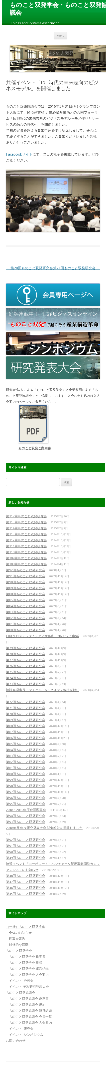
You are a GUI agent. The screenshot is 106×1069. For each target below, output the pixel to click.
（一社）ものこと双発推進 (25, 926)
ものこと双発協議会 (20, 992)
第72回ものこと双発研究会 (25, 702)
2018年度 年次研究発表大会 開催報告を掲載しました (44, 827)
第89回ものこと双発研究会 (25, 588)
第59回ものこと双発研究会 (25, 780)
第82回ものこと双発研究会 (25, 618)
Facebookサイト (19, 154)
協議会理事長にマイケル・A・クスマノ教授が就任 (42, 690)
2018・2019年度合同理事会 (26, 809)
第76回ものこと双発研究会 (25, 666)
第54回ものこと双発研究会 (25, 815)
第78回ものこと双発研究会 (25, 654)
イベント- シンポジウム (26, 1034)
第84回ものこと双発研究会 (25, 606)
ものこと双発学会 (19, 950)
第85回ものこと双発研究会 (25, 600)
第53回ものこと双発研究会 (25, 821)
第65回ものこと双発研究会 (25, 744)
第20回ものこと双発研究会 (29, 268)
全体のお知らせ (20, 932)
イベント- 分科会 (21, 980)
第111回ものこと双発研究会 (26, 546)
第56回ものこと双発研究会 (25, 798)
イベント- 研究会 (21, 1028)
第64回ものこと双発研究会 (25, 750)
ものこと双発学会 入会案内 (29, 974)
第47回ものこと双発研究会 (25, 881)
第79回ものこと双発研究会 (25, 648)
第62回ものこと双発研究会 (25, 762)
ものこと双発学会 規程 (25, 962)
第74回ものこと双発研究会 (25, 678)
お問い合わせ (15, 1040)
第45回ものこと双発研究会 (25, 893)
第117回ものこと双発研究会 (26, 516)
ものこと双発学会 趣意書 (27, 956)
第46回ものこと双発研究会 (25, 887)
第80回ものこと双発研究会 (25, 630)
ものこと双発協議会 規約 (27, 1004)
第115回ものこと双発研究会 (26, 522)
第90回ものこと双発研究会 (25, 582)
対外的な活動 (18, 944)
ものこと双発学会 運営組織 (29, 968)
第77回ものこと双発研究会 (25, 660)
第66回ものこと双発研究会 (25, 738)
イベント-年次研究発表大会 (29, 986)
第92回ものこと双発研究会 (25, 570)
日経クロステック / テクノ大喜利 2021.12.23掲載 (42, 636)
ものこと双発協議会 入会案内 (30, 1022)
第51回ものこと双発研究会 (25, 845)
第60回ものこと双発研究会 (25, 774)
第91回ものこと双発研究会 (25, 576)
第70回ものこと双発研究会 (25, 714)
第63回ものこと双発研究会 (25, 756)
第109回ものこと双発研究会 (26, 558)
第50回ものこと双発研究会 (25, 851)
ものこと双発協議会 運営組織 (30, 1010)
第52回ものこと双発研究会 (25, 839)
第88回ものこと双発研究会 (25, 594)
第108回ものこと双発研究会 (26, 564)
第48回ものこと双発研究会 (25, 875)
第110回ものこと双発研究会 (26, 552)
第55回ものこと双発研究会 (25, 804)
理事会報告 (17, 938)
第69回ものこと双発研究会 (25, 720)
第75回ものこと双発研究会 (25, 672)
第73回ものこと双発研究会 (25, 684)
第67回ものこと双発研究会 (25, 732)
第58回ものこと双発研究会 (25, 786)
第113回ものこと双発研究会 (26, 534)
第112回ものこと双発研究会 (26, 540)
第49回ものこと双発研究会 (25, 857)
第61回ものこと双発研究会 (25, 768)
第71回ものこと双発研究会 (25, 708)
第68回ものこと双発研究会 (25, 726)
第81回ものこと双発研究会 (25, 624)
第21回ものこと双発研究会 (76, 268)
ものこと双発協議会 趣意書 (29, 998)
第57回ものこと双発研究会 (25, 792)
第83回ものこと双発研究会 (25, 612)
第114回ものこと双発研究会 (26, 528)
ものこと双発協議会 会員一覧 (30, 1016)
